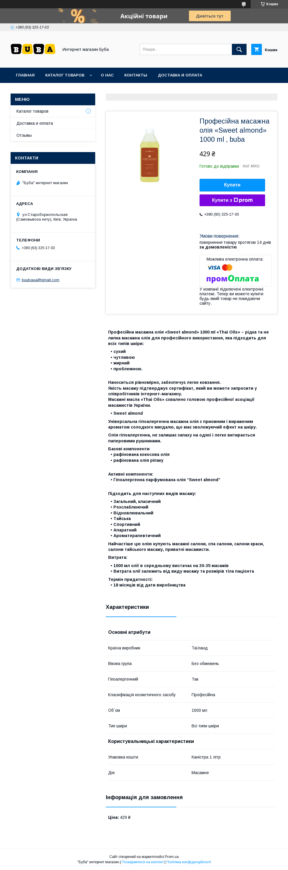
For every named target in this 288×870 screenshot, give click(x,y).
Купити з (232, 200)
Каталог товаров (64, 75)
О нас (107, 75)
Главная (25, 75)
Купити (232, 184)
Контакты (135, 75)
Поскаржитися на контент (143, 862)
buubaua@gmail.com (40, 280)
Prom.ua (172, 857)
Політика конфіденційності (188, 862)
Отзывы (24, 135)
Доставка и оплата (180, 75)
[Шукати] (239, 49)
